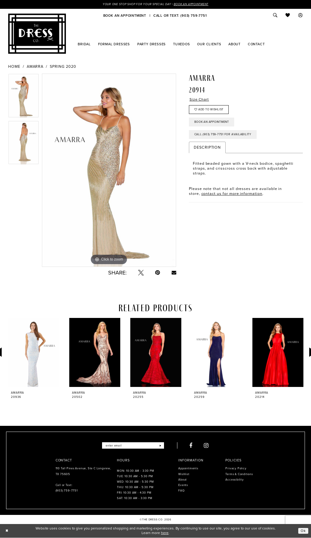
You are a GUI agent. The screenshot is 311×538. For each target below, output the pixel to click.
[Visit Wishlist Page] (288, 15)
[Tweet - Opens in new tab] (141, 272)
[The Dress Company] (37, 34)
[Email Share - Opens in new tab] (174, 272)
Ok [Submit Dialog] (303, 530)
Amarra (35, 66)
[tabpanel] (23, 97)
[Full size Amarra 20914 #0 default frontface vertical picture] (109, 170)
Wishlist (183, 474)
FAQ (181, 491)
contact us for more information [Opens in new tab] (231, 195)
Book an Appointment (192, 4)
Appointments (188, 469)
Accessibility (234, 480)
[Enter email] (133, 445)
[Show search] (275, 15)
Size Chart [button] (200, 99)
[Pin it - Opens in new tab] (157, 272)
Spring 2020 (63, 66)
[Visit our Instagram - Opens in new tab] (207, 445)
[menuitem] (125, 15)
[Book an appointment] (125, 15)
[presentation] (33, 352)
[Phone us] (180, 15)
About (182, 480)
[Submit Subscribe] (161, 445)
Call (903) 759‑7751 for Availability (223, 136)
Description (207, 149)
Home (14, 66)
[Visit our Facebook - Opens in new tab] (191, 445)
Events (183, 485)
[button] (300, 15)
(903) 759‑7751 (67, 491)
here (165, 533)
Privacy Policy (235, 469)
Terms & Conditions (239, 474)
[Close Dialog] (7, 531)
